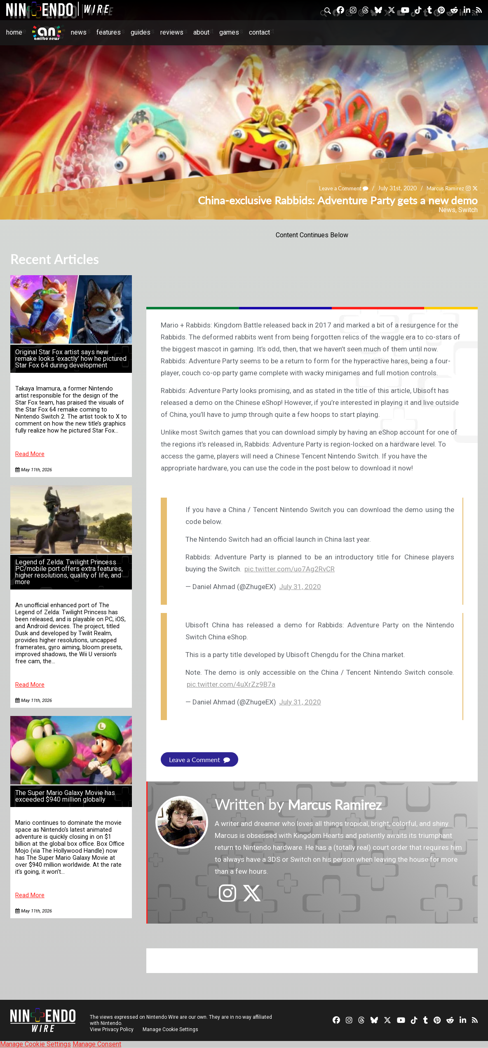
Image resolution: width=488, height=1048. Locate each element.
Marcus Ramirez (443, 188)
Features (108, 32)
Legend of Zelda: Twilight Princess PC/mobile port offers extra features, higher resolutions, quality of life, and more (69, 572)
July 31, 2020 (300, 586)
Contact (259, 32)
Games (229, 32)
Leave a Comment (338, 188)
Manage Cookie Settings (171, 1029)
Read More (30, 454)
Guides (140, 32)
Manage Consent (97, 1044)
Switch (468, 210)
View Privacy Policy (112, 1029)
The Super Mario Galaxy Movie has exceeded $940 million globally (65, 796)
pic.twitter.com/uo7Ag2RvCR (289, 569)
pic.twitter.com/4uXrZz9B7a (231, 684)
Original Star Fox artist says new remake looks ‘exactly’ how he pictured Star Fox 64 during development (71, 358)
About (201, 32)
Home (14, 32)
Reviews (171, 32)
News (79, 32)
